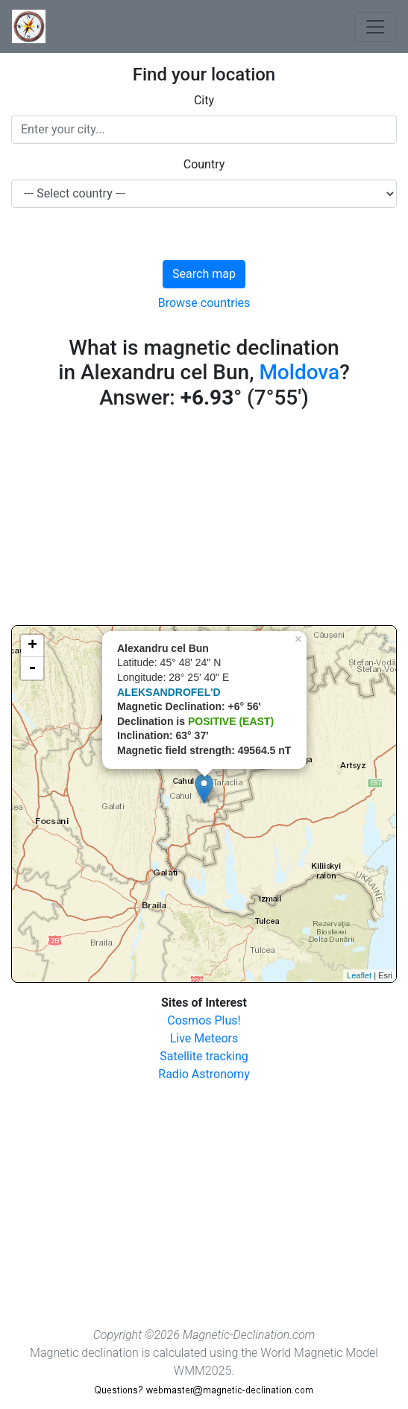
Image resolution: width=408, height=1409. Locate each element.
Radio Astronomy (203, 1074)
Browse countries (204, 303)
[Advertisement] (204, 521)
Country (204, 164)
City (204, 100)
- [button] (32, 668)
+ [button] (32, 646)
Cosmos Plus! (203, 1020)
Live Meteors (204, 1038)
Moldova (299, 372)
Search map (204, 274)
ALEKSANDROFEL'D (169, 692)
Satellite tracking (204, 1056)
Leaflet (359, 975)
